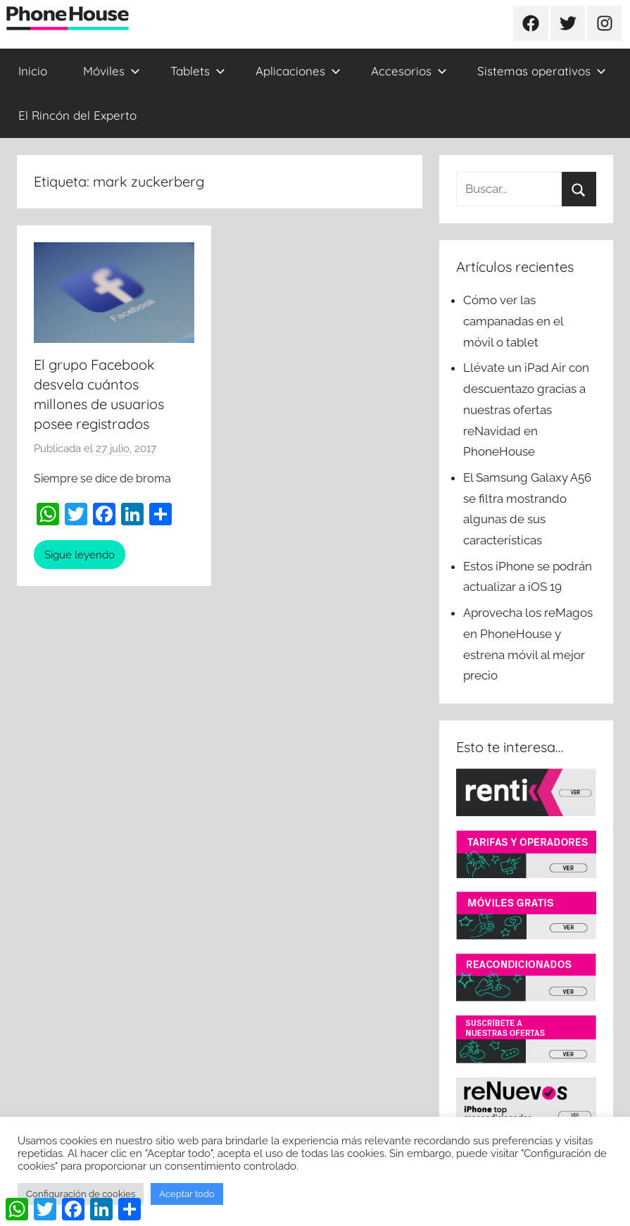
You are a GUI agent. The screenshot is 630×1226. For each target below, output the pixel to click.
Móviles (111, 70)
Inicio (32, 70)
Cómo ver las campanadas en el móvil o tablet (513, 321)
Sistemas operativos (541, 70)
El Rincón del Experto (77, 115)
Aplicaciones (298, 70)
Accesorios (409, 70)
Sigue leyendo (79, 555)
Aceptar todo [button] (187, 1194)
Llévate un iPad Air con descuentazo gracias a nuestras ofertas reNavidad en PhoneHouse (526, 409)
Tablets (197, 70)
